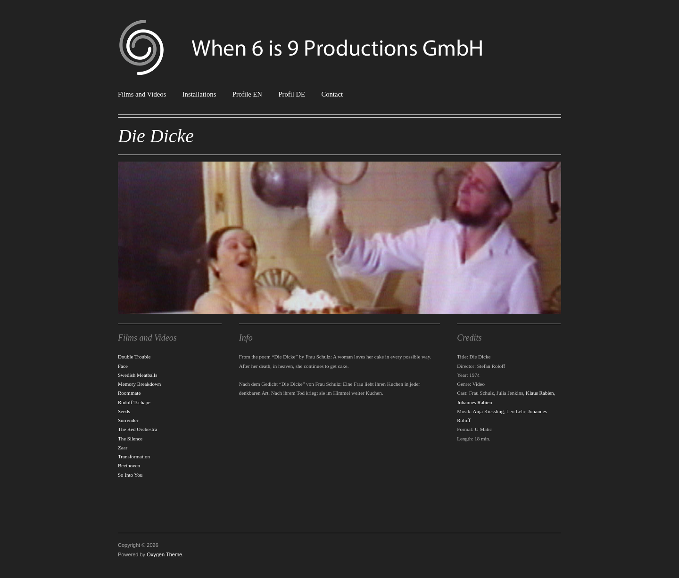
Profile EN (247, 94)
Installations (199, 94)
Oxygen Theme (164, 554)
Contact (332, 94)
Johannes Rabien (474, 402)
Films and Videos (142, 94)
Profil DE (291, 94)
